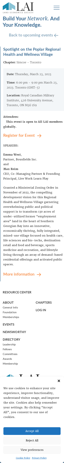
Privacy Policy (39, 458)
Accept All (32, 431)
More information (19, 273)
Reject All (32, 440)
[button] (59, 381)
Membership (10, 363)
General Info (10, 307)
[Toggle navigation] (56, 7)
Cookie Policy (23, 458)
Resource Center (17, 292)
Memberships (11, 317)
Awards (7, 359)
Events (9, 324)
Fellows (7, 349)
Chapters (44, 302)
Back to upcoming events (31, 34)
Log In (41, 310)
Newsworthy (14, 332)
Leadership (9, 344)
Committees (10, 354)
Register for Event (19, 135)
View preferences (32, 450)
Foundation (10, 312)
